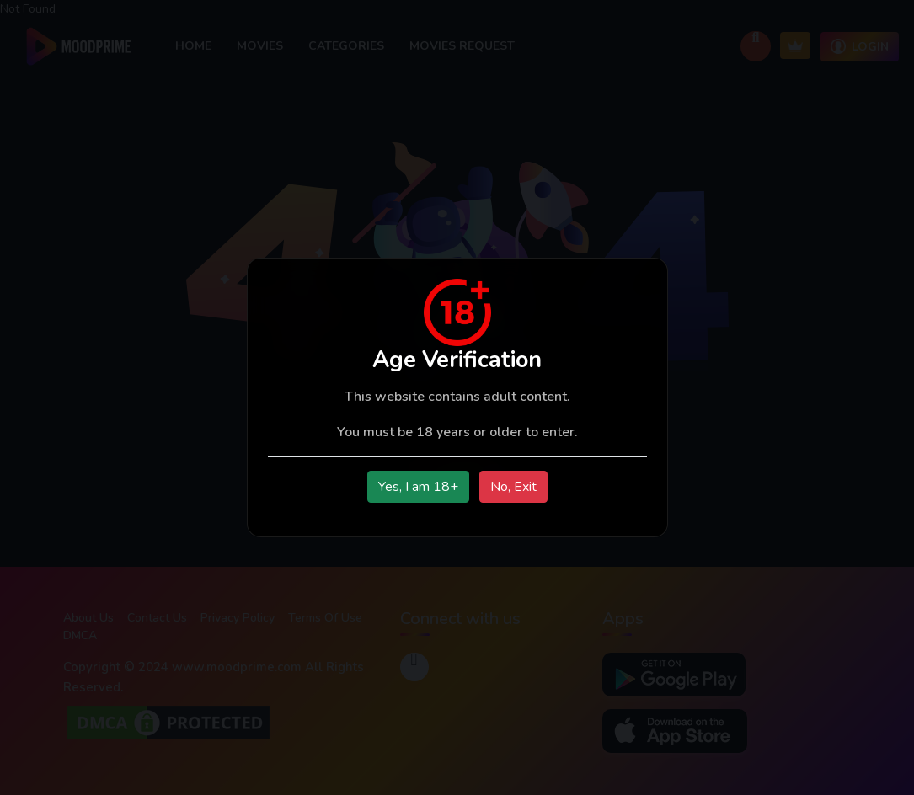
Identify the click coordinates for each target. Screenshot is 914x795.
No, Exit (513, 487)
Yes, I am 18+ (418, 487)
